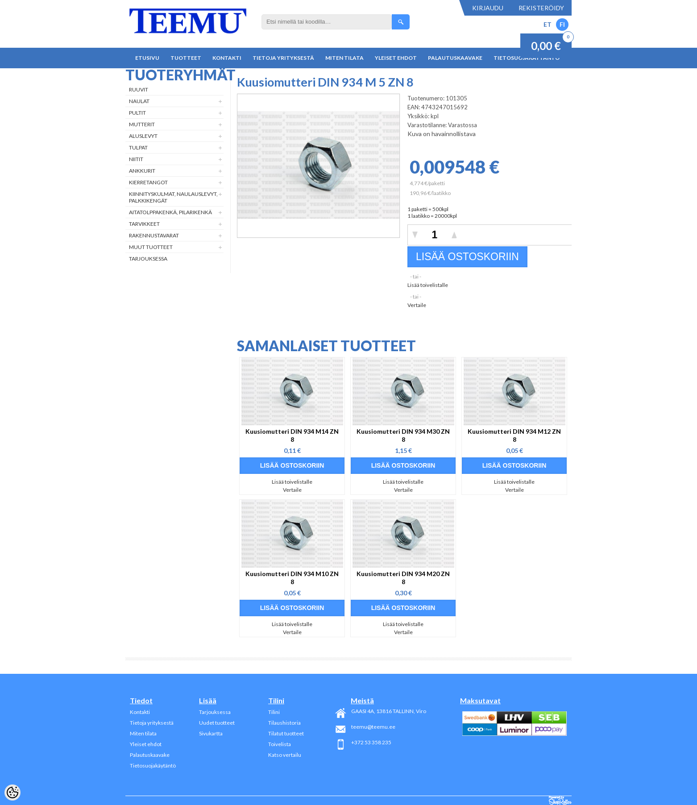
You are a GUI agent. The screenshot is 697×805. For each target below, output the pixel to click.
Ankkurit (142, 170)
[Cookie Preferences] (12, 792)
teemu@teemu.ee (373, 726)
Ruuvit (138, 89)
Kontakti (226, 57)
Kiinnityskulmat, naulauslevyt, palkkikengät (173, 197)
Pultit (137, 112)
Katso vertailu (284, 754)
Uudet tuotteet (217, 722)
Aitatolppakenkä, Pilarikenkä (170, 212)
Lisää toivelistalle (427, 285)
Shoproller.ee (560, 800)
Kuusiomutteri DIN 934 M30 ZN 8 (403, 435)
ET (547, 24)
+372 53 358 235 (371, 742)
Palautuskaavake (455, 57)
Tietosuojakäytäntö (153, 765)
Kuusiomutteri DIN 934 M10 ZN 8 (292, 577)
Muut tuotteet (151, 247)
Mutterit (142, 124)
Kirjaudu (487, 8)
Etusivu (147, 57)
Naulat (139, 101)
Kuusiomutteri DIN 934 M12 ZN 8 (514, 435)
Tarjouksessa (148, 258)
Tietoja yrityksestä (283, 57)
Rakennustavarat (154, 235)
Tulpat (138, 147)
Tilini (274, 712)
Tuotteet (185, 57)
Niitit (136, 159)
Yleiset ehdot (396, 57)
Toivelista (279, 744)
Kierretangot (148, 182)
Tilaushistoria (284, 722)
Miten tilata (344, 57)
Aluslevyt (143, 136)
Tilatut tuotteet (286, 733)
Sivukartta (211, 733)
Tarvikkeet (144, 223)
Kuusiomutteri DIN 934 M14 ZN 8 (292, 435)
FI (562, 24)
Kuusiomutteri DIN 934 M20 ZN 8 (403, 577)
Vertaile (416, 305)
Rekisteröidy (541, 8)
